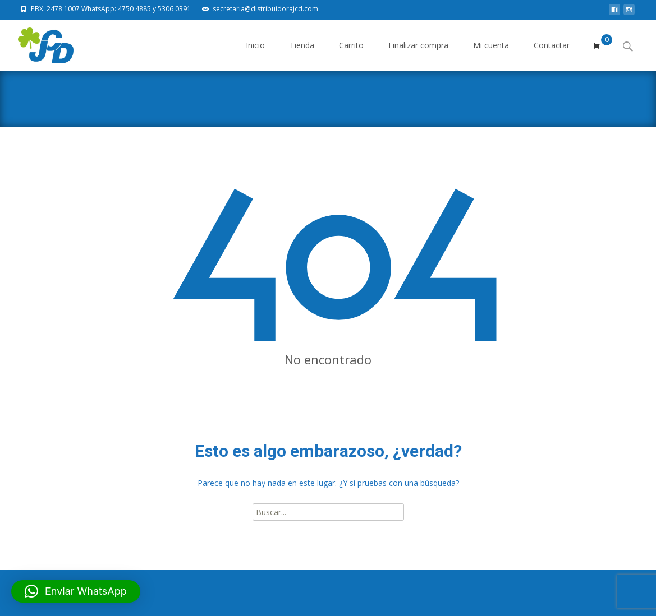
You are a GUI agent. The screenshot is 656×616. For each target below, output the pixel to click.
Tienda (302, 55)
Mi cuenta (491, 55)
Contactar (552, 55)
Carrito (351, 55)
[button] (75, 591)
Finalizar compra (418, 55)
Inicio (255, 55)
